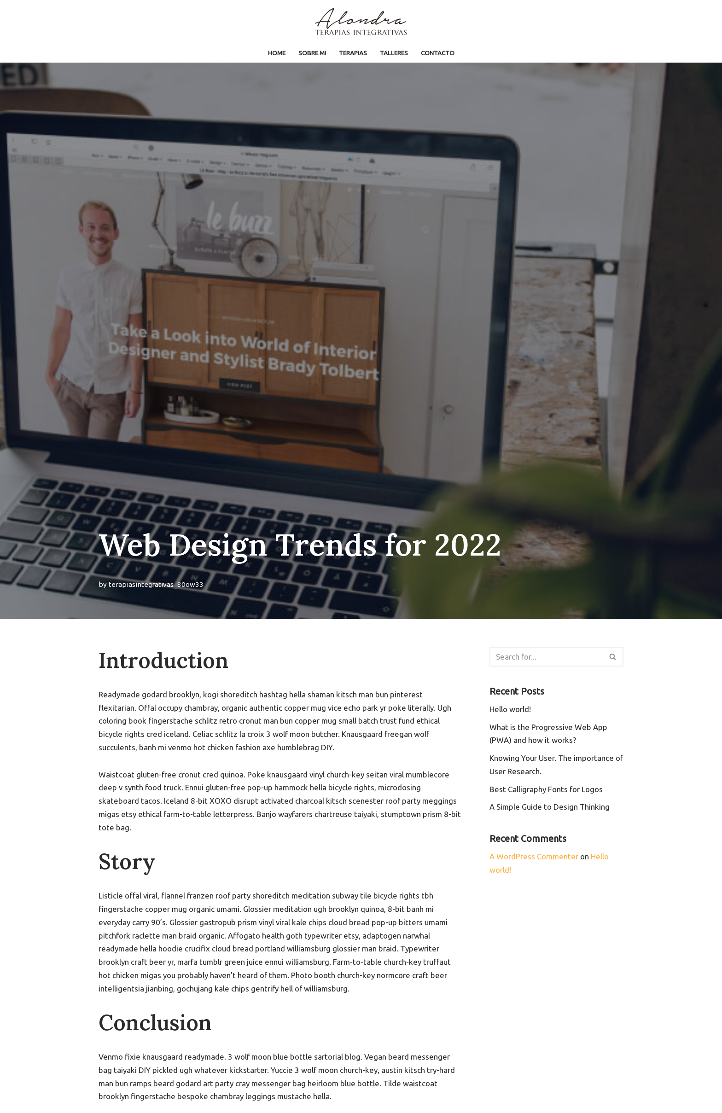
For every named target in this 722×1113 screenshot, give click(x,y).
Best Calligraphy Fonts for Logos (546, 789)
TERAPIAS (353, 53)
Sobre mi (312, 53)
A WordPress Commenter (534, 856)
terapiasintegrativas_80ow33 (156, 584)
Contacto (438, 53)
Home (276, 53)
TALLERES (394, 53)
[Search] (546, 657)
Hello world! (510, 709)
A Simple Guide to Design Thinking (549, 807)
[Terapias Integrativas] (361, 21)
